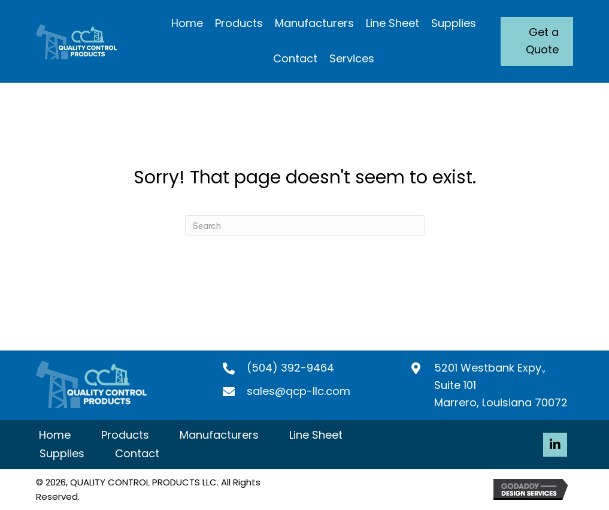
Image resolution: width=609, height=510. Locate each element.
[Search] (305, 225)
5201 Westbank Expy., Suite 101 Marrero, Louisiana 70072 (501, 385)
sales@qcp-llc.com (298, 391)
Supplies (62, 453)
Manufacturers (219, 434)
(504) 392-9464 (290, 367)
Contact (137, 453)
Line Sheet (316, 434)
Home (55, 434)
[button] (555, 445)
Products (125, 434)
